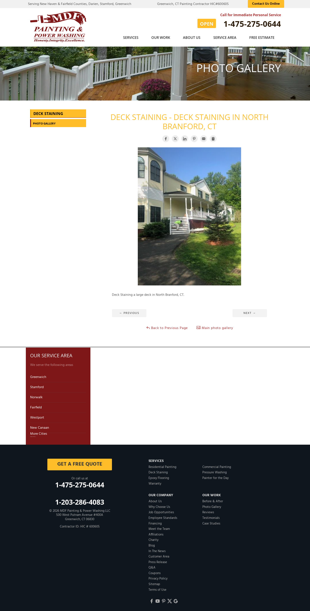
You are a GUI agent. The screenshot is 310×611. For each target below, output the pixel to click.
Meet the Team (159, 527)
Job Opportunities (161, 511)
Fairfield (36, 406)
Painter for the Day (215, 476)
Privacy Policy (158, 577)
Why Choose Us (159, 505)
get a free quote (79, 463)
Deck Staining (48, 112)
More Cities (38, 432)
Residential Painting (162, 465)
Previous (129, 311)
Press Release (158, 561)
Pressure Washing (214, 471)
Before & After (212, 500)
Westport (37, 416)
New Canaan (39, 426)
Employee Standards (163, 516)
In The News (157, 550)
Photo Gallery (44, 122)
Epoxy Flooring (159, 476)
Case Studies (211, 522)
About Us (191, 37)
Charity (153, 538)
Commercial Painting (216, 465)
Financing (155, 522)
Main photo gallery (214, 327)
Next (249, 311)
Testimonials (211, 516)
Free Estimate (261, 37)
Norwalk (36, 396)
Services (130, 37)
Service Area (224, 37)
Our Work (160, 37)
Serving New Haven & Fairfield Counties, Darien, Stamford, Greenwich (79, 4)
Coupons (155, 572)
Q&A (152, 566)
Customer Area (159, 555)
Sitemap (154, 583)
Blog (152, 544)
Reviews (208, 511)
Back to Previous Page (167, 327)
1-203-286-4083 (79, 500)
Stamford (37, 386)
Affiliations (156, 533)
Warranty (155, 482)
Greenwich (38, 376)
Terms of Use (157, 588)
